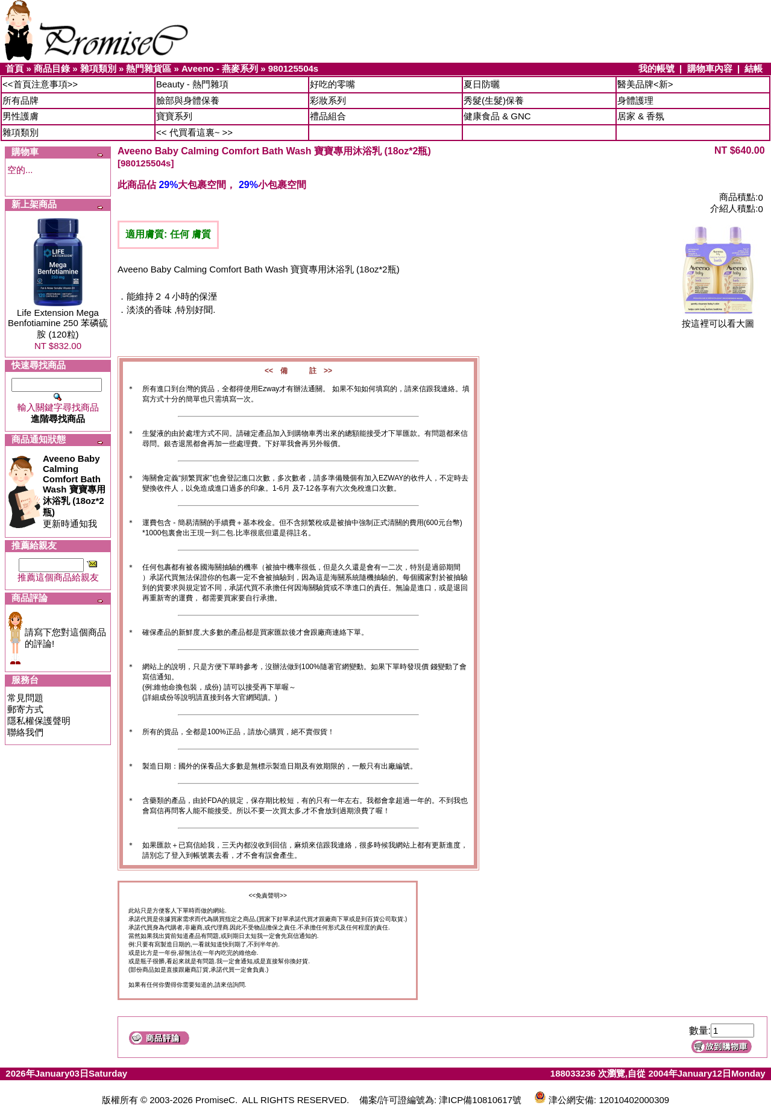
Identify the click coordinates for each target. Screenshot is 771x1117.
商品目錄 (52, 68)
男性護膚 (20, 116)
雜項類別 (98, 68)
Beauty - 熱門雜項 (192, 84)
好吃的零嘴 (332, 84)
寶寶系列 (174, 116)
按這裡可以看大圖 (718, 319)
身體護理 (635, 100)
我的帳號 (656, 68)
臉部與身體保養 (187, 100)
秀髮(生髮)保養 (494, 100)
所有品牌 (20, 100)
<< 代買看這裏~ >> (194, 132)
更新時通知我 (74, 491)
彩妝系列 (328, 100)
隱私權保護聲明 (39, 721)
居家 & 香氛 (640, 116)
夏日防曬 (482, 84)
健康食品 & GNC (497, 116)
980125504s (293, 68)
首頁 (14, 68)
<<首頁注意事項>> (40, 84)
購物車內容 (709, 68)
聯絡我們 (25, 732)
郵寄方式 (25, 709)
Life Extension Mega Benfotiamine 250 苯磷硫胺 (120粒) (58, 323)
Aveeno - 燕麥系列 (219, 68)
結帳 (753, 68)
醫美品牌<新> (645, 84)
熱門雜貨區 (148, 68)
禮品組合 (328, 116)
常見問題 (25, 698)
